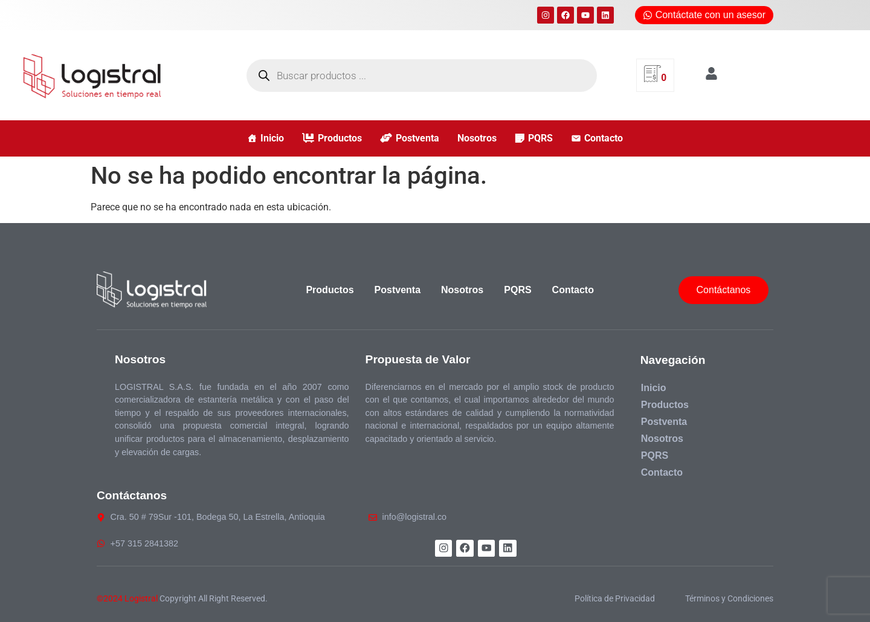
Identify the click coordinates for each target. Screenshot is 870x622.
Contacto (603, 138)
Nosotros (477, 138)
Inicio (272, 138)
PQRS (540, 138)
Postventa (417, 138)
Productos (340, 138)
